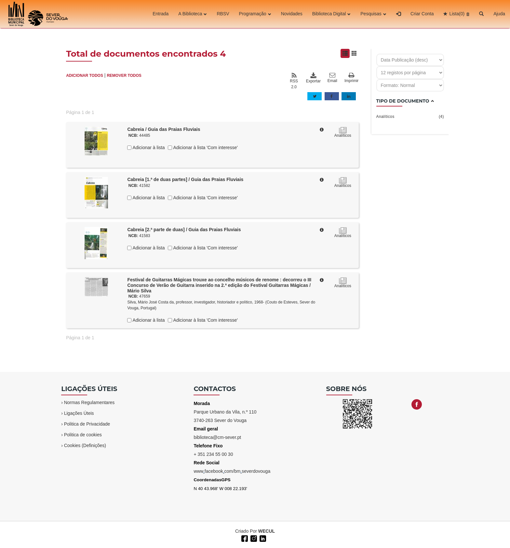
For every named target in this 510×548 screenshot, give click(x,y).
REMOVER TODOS (124, 75)
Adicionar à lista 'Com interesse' (204, 147)
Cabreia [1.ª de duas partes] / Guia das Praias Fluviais (185, 179)
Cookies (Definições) (85, 445)
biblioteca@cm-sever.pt (217, 437)
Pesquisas (373, 14)
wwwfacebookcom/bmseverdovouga (232, 471)
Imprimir (351, 78)
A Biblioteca (192, 14)
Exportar (313, 77)
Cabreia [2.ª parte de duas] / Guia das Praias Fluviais (184, 229)
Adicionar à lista (148, 147)
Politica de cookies (83, 434)
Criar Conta (422, 14)
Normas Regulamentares (89, 402)
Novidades (291, 14)
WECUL (266, 531)
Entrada (160, 14)
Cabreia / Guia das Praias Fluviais (163, 129)
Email (332, 78)
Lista (456, 14)
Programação (255, 14)
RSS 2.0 (294, 80)
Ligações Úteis (79, 413)
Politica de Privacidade (87, 424)
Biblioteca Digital (331, 14)
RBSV (223, 14)
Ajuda (499, 14)
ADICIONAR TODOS (84, 75)
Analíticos (410, 116)
